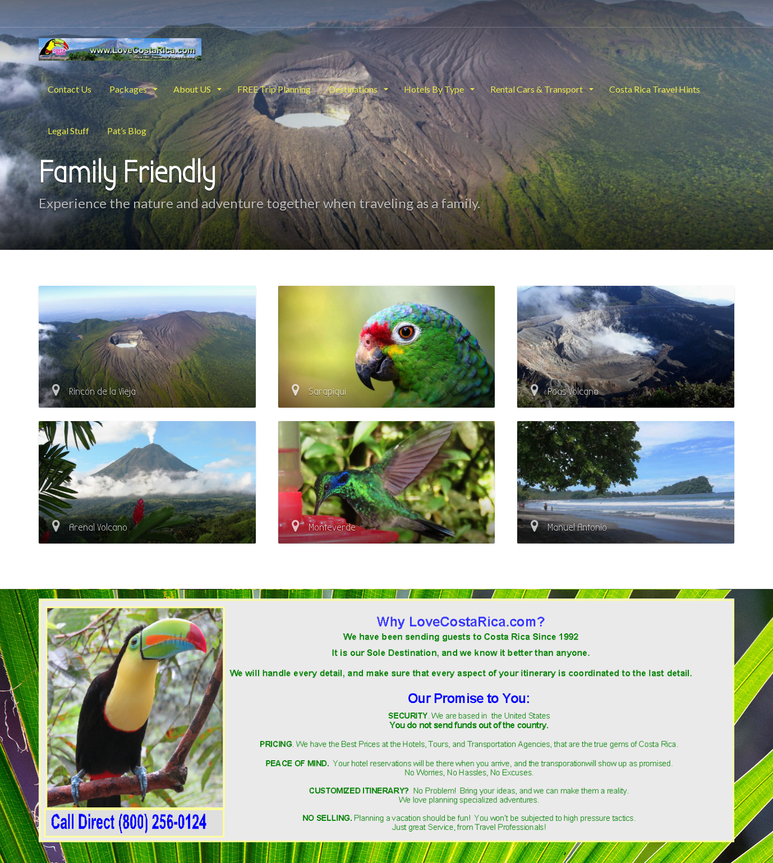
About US (193, 89)
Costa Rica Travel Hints (654, 89)
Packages (129, 89)
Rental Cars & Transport (537, 89)
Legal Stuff (68, 130)
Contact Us (69, 89)
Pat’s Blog (126, 130)
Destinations (354, 89)
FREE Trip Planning (274, 89)
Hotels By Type (435, 89)
